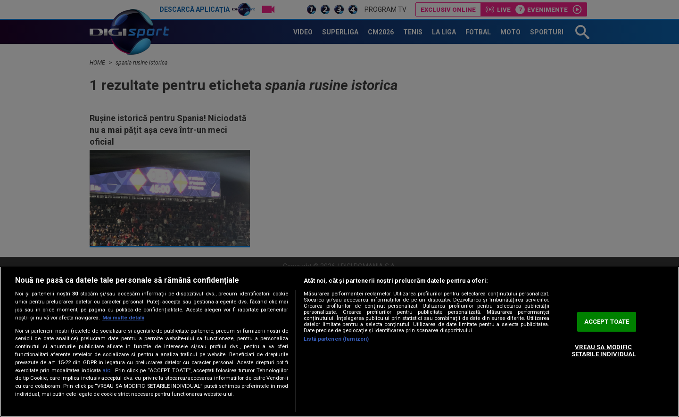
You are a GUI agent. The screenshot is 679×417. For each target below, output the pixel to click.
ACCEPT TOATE (606, 321)
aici (107, 370)
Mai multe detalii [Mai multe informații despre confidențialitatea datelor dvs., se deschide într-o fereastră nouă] (123, 318)
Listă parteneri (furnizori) (336, 339)
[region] (339, 341)
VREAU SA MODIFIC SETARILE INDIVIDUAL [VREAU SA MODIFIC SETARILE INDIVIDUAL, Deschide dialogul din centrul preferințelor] (603, 350)
